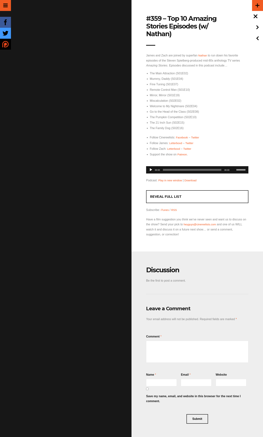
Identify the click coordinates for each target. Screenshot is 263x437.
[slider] (192, 169)
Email (185, 373)
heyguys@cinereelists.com (201, 223)
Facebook (182, 137)
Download (192, 179)
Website (221, 373)
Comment (153, 335)
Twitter (196, 137)
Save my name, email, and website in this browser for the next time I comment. (193, 397)
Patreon (182, 153)
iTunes (165, 209)
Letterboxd (176, 142)
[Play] (151, 169)
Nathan (203, 55)
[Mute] (233, 163)
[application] (197, 168)
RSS (175, 209)
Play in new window (171, 179)
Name (150, 373)
